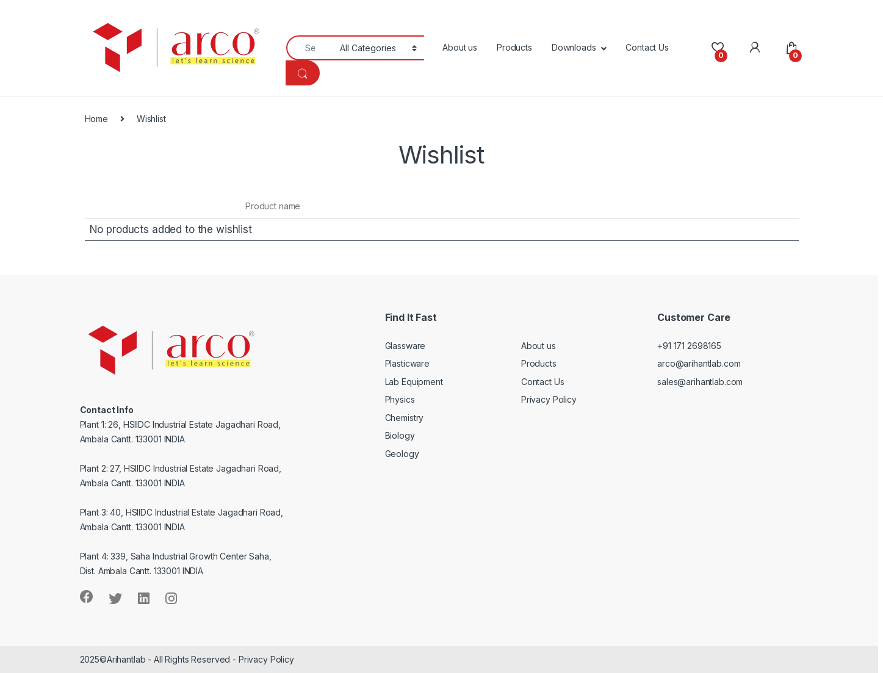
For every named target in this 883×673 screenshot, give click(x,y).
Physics (400, 399)
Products (514, 47)
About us (459, 47)
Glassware (405, 345)
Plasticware (407, 363)
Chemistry (404, 417)
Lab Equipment (414, 381)
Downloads (574, 47)
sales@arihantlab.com (700, 381)
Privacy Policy (549, 399)
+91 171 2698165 (689, 345)
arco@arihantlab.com (698, 363)
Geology (402, 453)
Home (96, 118)
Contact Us (647, 47)
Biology (400, 435)
